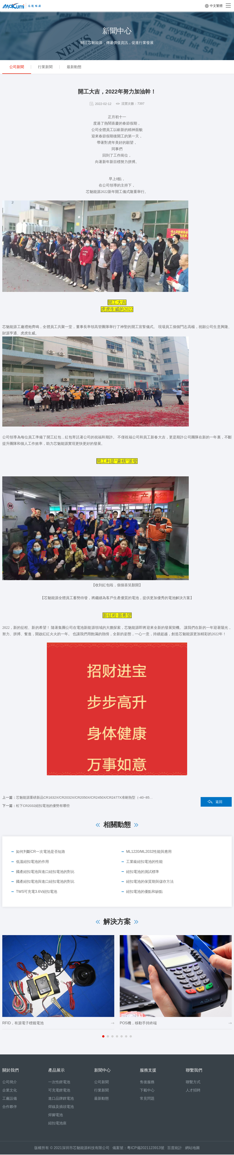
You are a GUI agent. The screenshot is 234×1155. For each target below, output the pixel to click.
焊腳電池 (55, 1115)
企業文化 (9, 1091)
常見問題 (147, 1099)
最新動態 (77, 67)
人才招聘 (193, 1091)
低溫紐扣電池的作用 (32, 862)
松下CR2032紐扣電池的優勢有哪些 (43, 806)
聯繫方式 (193, 1082)
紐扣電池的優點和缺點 (144, 892)
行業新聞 (47, 67)
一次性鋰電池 (59, 1082)
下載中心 (147, 1091)
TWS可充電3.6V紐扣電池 (36, 892)
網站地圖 (192, 1148)
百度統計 (176, 1148)
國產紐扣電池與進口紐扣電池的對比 (45, 872)
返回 (218, 802)
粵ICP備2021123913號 (146, 1148)
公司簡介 (9, 1082)
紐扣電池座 (57, 1124)
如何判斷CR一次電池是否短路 (40, 852)
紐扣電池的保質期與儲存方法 (150, 882)
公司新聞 (17, 67)
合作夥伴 (9, 1107)
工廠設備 (9, 1099)
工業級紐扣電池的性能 (144, 862)
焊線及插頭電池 (61, 1107)
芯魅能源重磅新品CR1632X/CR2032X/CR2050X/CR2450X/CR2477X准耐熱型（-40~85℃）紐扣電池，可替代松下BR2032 (109, 797)
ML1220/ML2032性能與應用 (149, 852)
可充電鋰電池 (59, 1091)
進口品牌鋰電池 (61, 1099)
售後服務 (147, 1082)
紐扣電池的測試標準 (142, 872)
